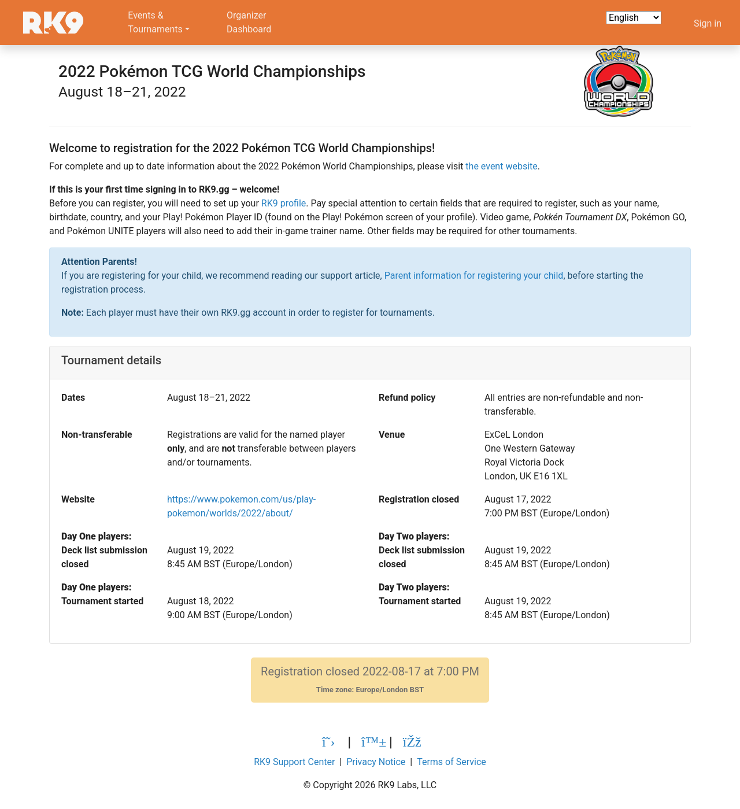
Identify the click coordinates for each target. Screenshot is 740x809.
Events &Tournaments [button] (155, 22)
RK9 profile (283, 203)
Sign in (708, 23)
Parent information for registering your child (474, 275)
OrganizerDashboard (249, 22)
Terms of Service (451, 761)
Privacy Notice (375, 761)
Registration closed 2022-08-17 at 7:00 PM (370, 679)
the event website (501, 166)
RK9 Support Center (294, 761)
